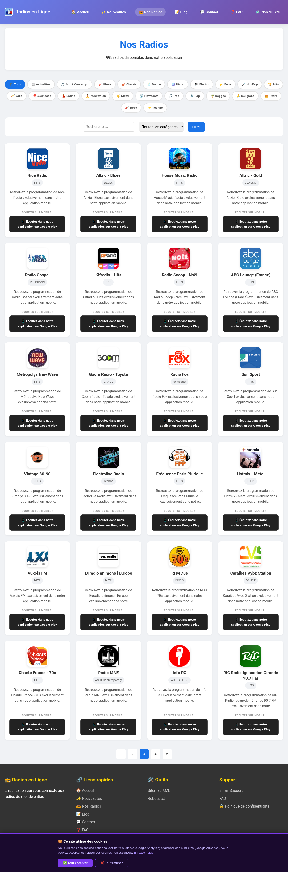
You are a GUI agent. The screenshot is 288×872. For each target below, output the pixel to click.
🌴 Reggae (218, 96)
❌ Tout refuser (111, 863)
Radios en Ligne (32, 12)
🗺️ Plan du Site (267, 12)
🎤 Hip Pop (250, 84)
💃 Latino (68, 96)
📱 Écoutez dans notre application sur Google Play (37, 223)
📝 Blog (181, 12)
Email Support (231, 790)
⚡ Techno (155, 107)
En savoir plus (143, 852)
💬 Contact (209, 12)
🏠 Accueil (80, 12)
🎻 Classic (129, 84)
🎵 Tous (15, 84)
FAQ (222, 798)
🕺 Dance (154, 84)
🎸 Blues (104, 84)
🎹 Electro (201, 84)
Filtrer (196, 127)
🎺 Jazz (16, 96)
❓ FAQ (237, 12)
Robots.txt (156, 798)
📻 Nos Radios (150, 12)
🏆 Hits (273, 84)
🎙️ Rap (195, 96)
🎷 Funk (225, 84)
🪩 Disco (177, 84)
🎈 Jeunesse (42, 96)
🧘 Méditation (96, 96)
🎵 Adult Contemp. (74, 84)
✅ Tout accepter (75, 863)
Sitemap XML (159, 790)
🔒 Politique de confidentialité (244, 806)
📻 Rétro (271, 96)
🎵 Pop (174, 96)
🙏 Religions (245, 96)
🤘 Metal (122, 96)
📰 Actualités (41, 84)
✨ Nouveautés (113, 12)
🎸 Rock (131, 107)
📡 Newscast (149, 96)
